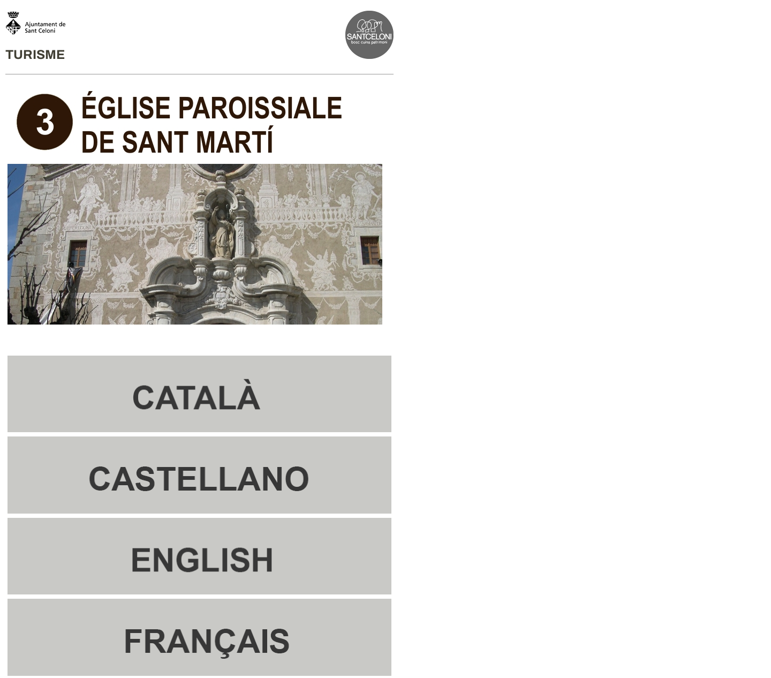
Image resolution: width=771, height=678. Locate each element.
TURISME (35, 55)
